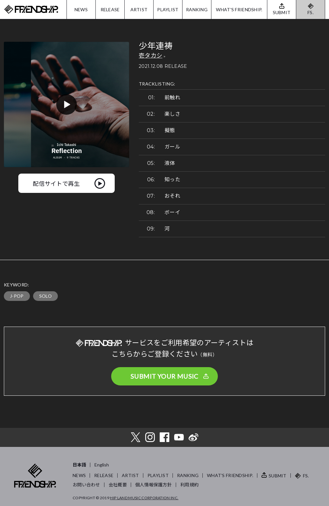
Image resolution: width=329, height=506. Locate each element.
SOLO (45, 296)
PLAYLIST (167, 9)
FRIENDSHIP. (31, 9)
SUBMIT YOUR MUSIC (164, 376)
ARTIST (139, 9)
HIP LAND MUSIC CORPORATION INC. (144, 497)
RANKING (197, 9)
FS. (310, 12)
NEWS (81, 9)
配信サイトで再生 (56, 183)
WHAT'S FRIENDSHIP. (239, 9)
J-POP (17, 296)
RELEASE (110, 9)
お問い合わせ (86, 484)
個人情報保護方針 (153, 484)
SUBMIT (278, 475)
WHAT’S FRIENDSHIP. (230, 475)
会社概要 (118, 484)
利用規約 (189, 484)
